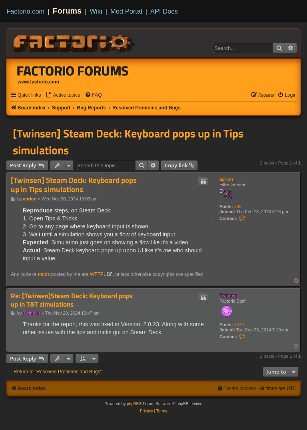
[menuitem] (63, 95)
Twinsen (228, 295)
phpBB (133, 404)
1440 (239, 324)
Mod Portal (126, 11)
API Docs (164, 11)
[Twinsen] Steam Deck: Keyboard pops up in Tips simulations (128, 142)
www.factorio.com (38, 82)
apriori (226, 179)
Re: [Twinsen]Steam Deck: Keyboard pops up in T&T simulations (72, 300)
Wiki (96, 11)
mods (44, 274)
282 (237, 206)
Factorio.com (25, 11)
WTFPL (98, 274)
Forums (67, 10)
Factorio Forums (73, 71)
